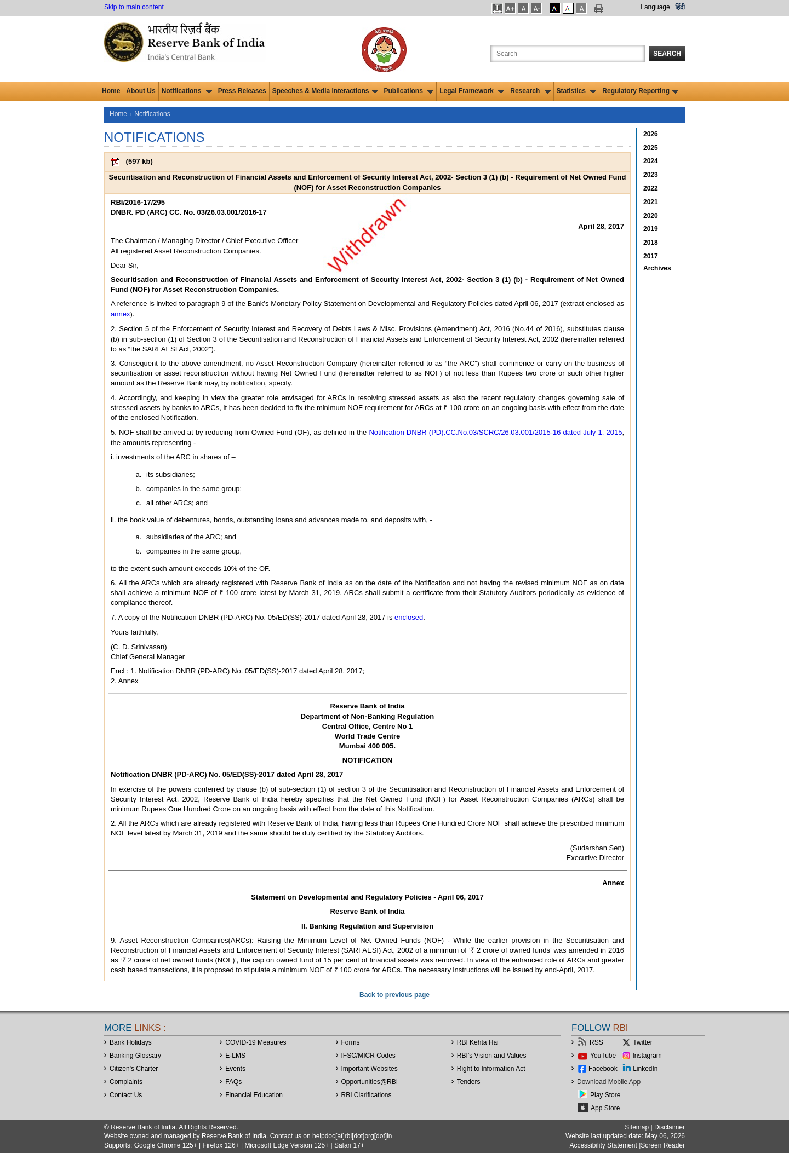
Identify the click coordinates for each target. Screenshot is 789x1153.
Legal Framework (471, 91)
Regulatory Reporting (640, 91)
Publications (409, 91)
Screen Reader (663, 1145)
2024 (650, 161)
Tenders (469, 1082)
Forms (350, 1042)
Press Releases (242, 91)
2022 (650, 188)
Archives (657, 268)
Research (530, 91)
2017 (650, 256)
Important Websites (369, 1069)
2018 (650, 242)
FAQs (233, 1082)
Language (655, 7)
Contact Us (126, 1095)
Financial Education (254, 1095)
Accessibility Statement (603, 1145)
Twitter (642, 1042)
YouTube (603, 1055)
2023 (650, 174)
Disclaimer (669, 1127)
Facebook (603, 1069)
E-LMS (235, 1055)
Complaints (126, 1082)
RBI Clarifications (366, 1095)
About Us (140, 91)
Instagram (647, 1055)
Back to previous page (394, 995)
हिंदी (680, 7)
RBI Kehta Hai (478, 1042)
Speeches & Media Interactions (325, 91)
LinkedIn (645, 1069)
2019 (650, 229)
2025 (650, 148)
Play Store (605, 1095)
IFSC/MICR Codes (368, 1055)
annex (120, 314)
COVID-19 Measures (255, 1042)
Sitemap (637, 1127)
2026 (650, 134)
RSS (596, 1042)
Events (235, 1069)
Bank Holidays (131, 1042)
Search (667, 53)
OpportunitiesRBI (369, 1082)
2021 (650, 202)
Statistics (577, 91)
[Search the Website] (567, 53)
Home (111, 91)
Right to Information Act (491, 1069)
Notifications (187, 91)
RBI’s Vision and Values (492, 1055)
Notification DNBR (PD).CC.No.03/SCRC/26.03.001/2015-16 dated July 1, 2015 (495, 432)
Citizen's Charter (134, 1069)
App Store (605, 1108)
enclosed (409, 617)
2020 (650, 216)
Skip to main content (134, 7)
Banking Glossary (135, 1055)
